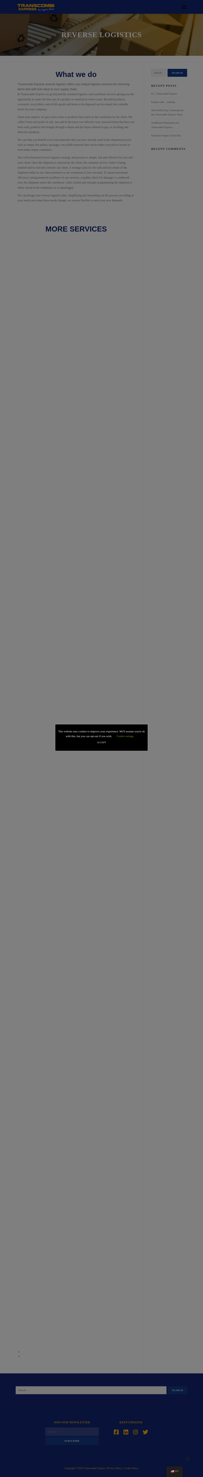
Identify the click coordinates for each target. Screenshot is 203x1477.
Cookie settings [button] (125, 736)
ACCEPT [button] (101, 742)
